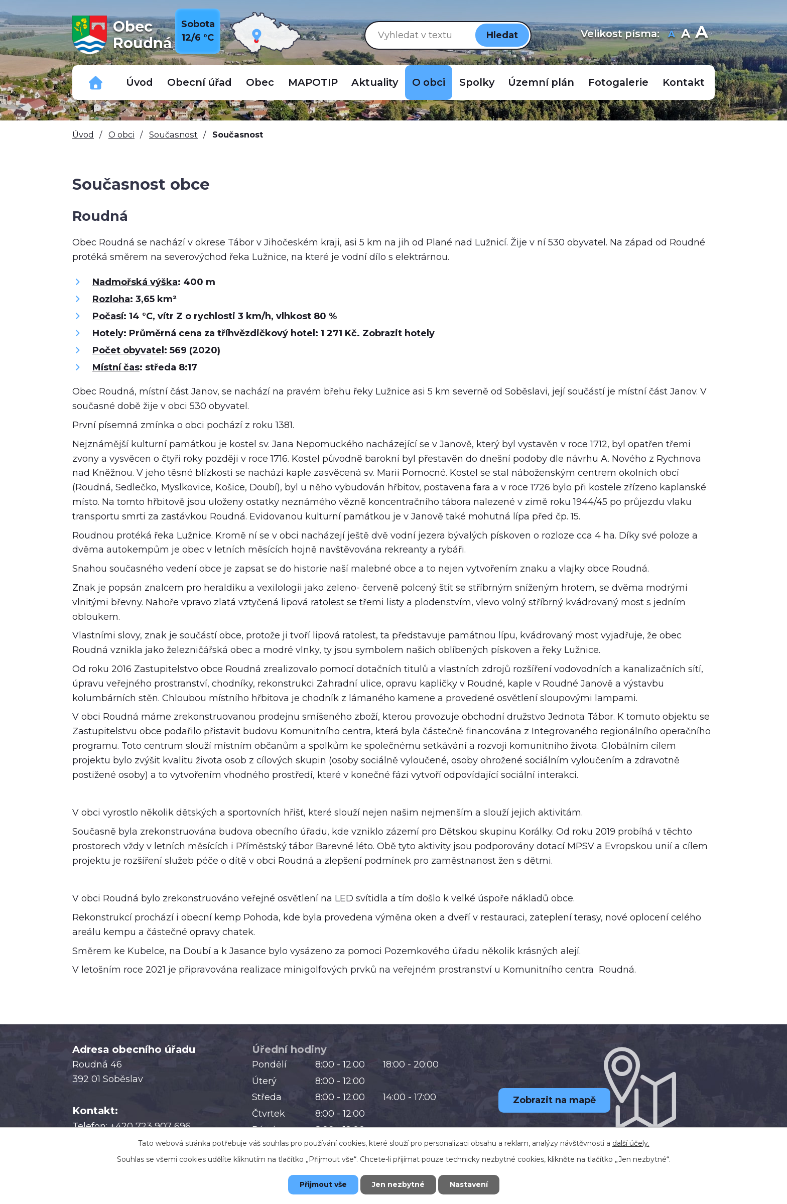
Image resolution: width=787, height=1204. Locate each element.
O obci (428, 82)
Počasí (107, 316)
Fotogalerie (618, 82)
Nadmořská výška (135, 282)
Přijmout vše (323, 1184)
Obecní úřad (199, 82)
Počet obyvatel (128, 350)
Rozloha (111, 299)
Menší (671, 35)
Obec (260, 82)
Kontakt (684, 82)
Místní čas (116, 367)
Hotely (107, 333)
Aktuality (374, 82)
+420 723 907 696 (150, 1126)
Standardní (685, 35)
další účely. (630, 1143)
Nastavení (469, 1184)
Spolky (476, 82)
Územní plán (541, 82)
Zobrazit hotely (398, 333)
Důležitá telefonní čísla (95, 82)
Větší (701, 35)
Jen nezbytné (398, 1184)
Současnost (173, 134)
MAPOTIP (313, 82)
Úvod (139, 82)
